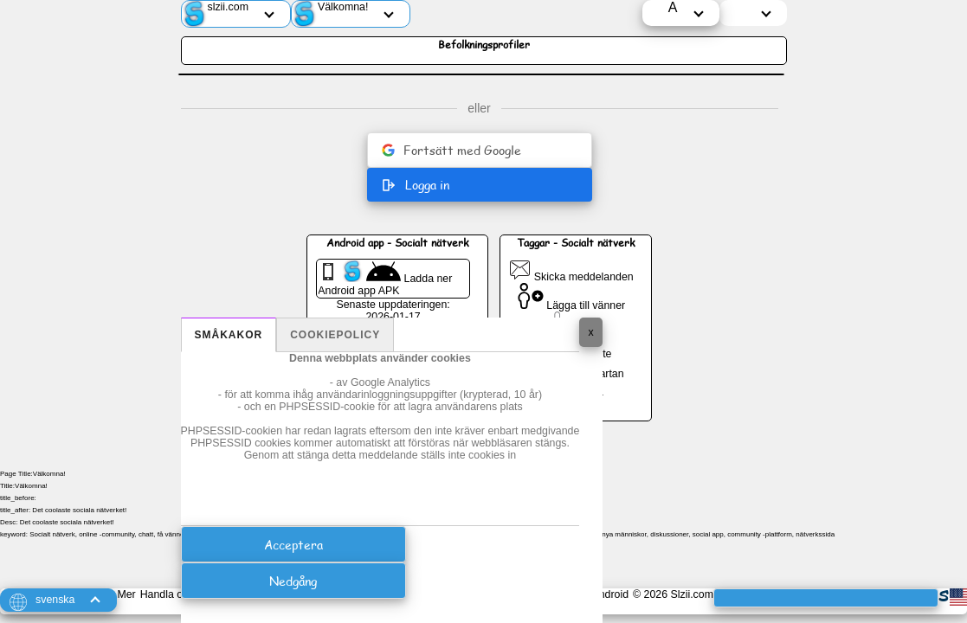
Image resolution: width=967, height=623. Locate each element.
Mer (126, 594)
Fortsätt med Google (451, 150)
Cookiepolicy (335, 335)
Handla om (166, 594)
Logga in (415, 185)
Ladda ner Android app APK (385, 278)
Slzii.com (691, 594)
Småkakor (229, 335)
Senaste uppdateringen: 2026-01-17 (392, 311)
